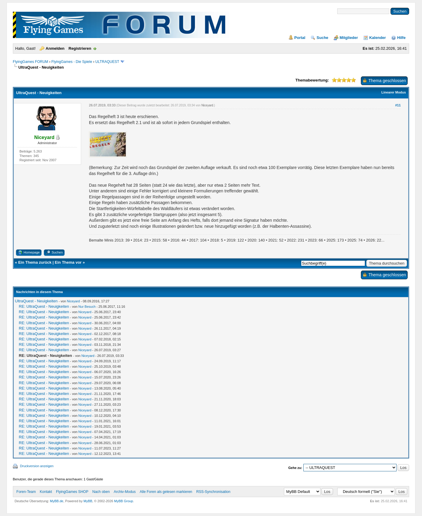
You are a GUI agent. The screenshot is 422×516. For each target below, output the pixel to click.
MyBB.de (56, 501)
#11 (397, 105)
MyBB (88, 501)
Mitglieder (349, 37)
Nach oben (101, 492)
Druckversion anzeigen (37, 466)
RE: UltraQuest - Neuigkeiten (44, 306)
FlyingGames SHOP (72, 492)
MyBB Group (123, 501)
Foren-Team (26, 492)
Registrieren (80, 48)
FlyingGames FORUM (30, 62)
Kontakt (46, 492)
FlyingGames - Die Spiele (72, 62)
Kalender (377, 37)
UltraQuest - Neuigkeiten (36, 301)
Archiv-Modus (125, 492)
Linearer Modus (393, 92)
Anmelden (55, 48)
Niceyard (207, 105)
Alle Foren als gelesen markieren (166, 492)
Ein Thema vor (68, 262)
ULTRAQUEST (107, 62)
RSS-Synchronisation (213, 492)
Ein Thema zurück (35, 262)
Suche (322, 37)
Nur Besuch (87, 306)
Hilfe (401, 37)
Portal (299, 37)
